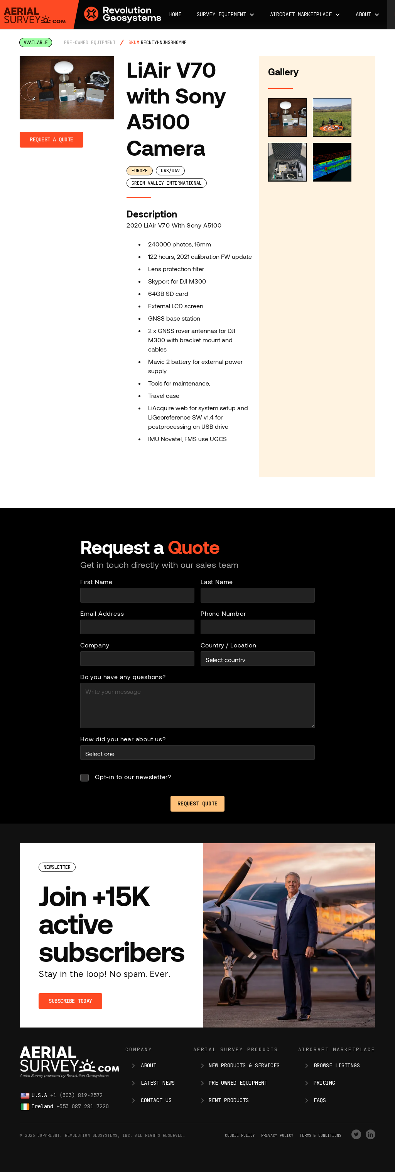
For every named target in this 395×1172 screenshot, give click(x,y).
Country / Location (228, 645)
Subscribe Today (70, 1000)
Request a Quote (51, 139)
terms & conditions (320, 1135)
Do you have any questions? (123, 676)
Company (95, 645)
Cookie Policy (240, 1135)
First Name (96, 581)
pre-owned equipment (89, 42)
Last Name (217, 581)
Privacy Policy (277, 1135)
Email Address (102, 613)
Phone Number (223, 613)
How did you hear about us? (123, 738)
